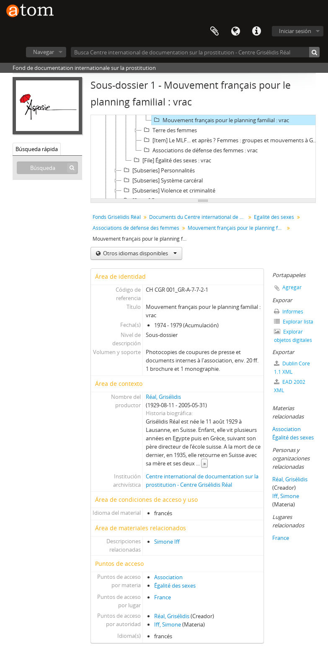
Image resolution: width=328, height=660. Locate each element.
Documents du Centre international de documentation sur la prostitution (198, 217)
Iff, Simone (167, 624)
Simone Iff (167, 541)
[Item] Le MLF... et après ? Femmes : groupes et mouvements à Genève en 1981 (231, 140)
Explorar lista (293, 321)
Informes (288, 311)
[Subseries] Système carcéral (162, 180)
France (162, 597)
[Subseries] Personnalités (158, 170)
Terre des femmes (169, 130)
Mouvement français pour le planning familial (237, 227)
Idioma (235, 31)
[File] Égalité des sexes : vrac (171, 160)
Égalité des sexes (175, 585)
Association (168, 577)
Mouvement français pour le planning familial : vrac (220, 120)
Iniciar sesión (295, 31)
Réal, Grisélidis (163, 397)
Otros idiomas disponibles (139, 253)
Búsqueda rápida (36, 149)
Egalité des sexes (274, 217)
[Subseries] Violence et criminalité (168, 190)
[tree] (203, 157)
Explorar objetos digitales (293, 336)
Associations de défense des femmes (136, 227)
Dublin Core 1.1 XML (292, 367)
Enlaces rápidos (256, 31)
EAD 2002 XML (289, 386)
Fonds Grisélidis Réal (117, 217)
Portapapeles (214, 31)
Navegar (43, 52)
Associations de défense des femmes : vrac (200, 150)
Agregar (292, 287)
